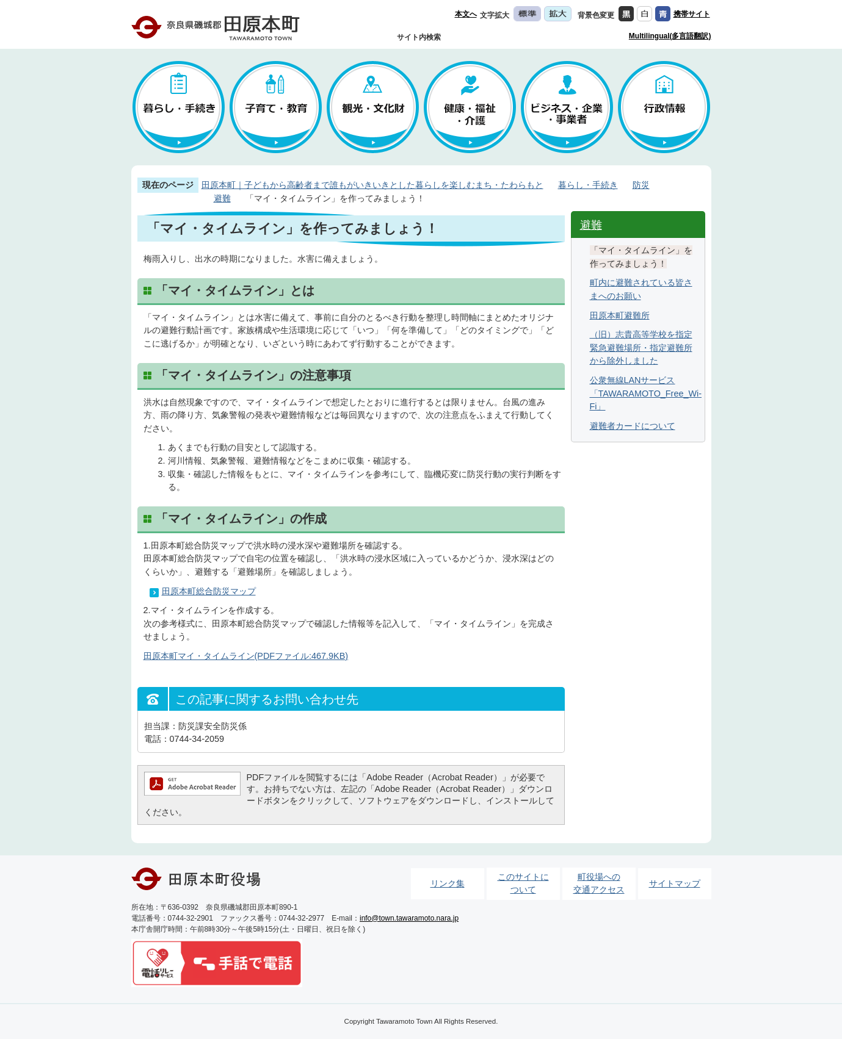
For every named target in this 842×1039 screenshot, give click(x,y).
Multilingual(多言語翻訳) (670, 36)
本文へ (466, 14)
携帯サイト (691, 14)
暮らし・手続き (588, 185)
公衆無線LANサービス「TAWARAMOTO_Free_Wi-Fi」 (646, 393)
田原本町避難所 (620, 315)
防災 (641, 185)
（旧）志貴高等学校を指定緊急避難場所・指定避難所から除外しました (641, 347)
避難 (222, 198)
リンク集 (447, 883)
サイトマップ (674, 883)
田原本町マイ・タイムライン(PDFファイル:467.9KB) (246, 656)
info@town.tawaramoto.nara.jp (409, 918)
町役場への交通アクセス (599, 883)
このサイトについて (523, 883)
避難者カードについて (632, 426)
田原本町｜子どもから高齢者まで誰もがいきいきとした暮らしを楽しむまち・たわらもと (372, 185)
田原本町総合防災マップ (209, 591)
